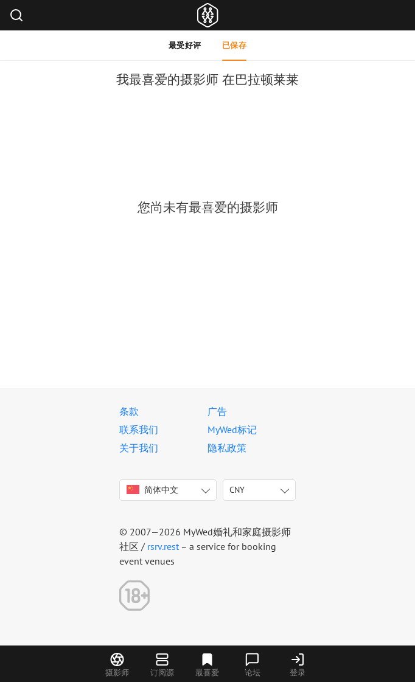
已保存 (234, 45)
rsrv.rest (163, 546)
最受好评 (185, 45)
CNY (237, 489)
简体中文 (152, 489)
